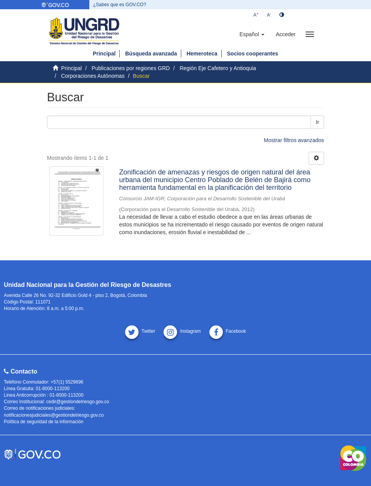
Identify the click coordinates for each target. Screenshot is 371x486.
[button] (252, 34)
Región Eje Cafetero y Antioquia (218, 68)
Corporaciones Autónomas (93, 76)
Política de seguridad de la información (44, 421)
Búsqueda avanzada (151, 53)
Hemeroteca (202, 53)
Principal (104, 53)
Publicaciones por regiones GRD (131, 68)
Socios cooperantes (252, 53)
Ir (317, 122)
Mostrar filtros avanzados (294, 140)
